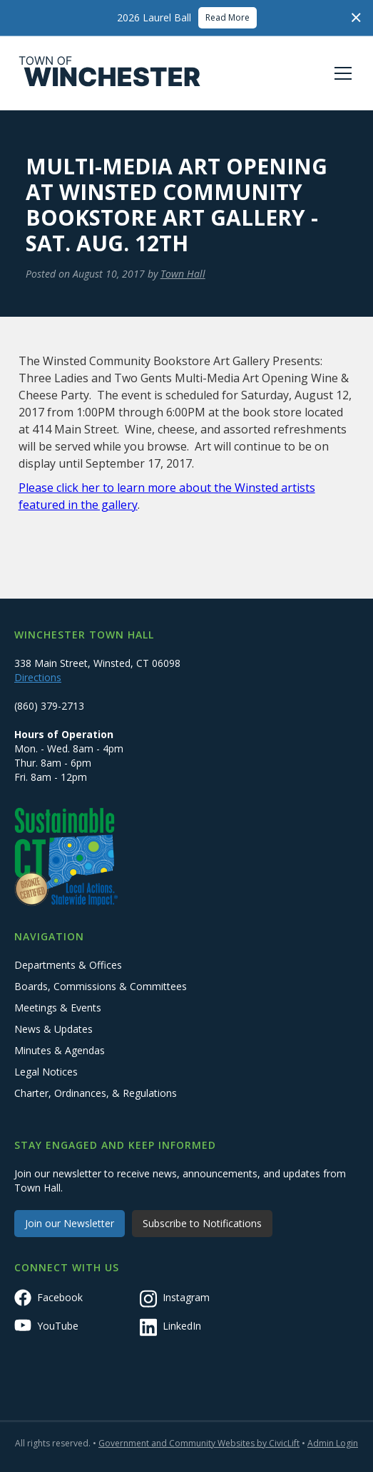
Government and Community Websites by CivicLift (199, 1443)
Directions (37, 677)
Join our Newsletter (69, 1223)
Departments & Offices (68, 965)
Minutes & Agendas (59, 1050)
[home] (110, 73)
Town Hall (182, 273)
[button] (340, 73)
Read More (227, 17)
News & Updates (53, 1029)
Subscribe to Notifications (202, 1223)
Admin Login (332, 1443)
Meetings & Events (57, 1007)
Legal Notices (46, 1071)
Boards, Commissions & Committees (100, 986)
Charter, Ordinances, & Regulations (95, 1093)
